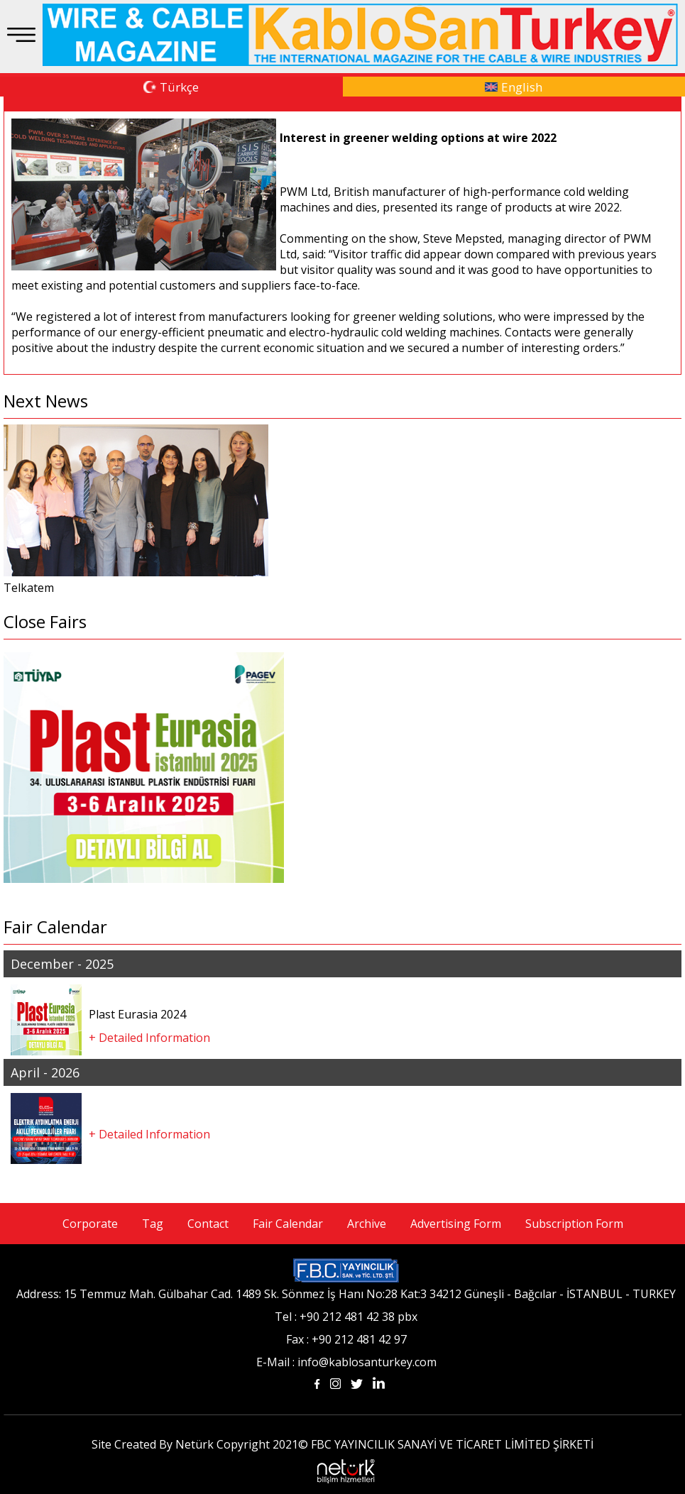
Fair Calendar (288, 1223)
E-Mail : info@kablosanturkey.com (346, 1362)
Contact (208, 1223)
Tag (152, 1223)
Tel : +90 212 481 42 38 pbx (346, 1316)
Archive (366, 1223)
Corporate (90, 1223)
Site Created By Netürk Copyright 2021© (200, 1444)
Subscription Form (574, 1223)
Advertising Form (455, 1223)
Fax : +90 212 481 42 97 (346, 1339)
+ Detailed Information (149, 1037)
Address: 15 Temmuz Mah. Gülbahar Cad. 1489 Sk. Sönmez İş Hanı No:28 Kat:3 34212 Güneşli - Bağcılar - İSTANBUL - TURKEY (346, 1294)
